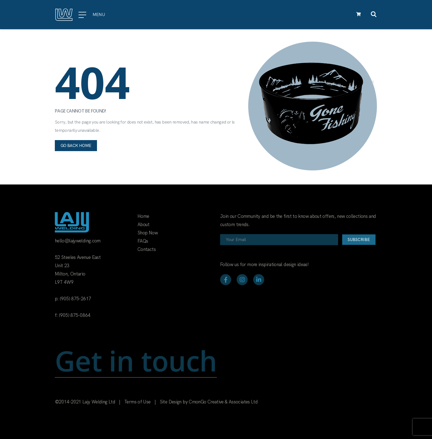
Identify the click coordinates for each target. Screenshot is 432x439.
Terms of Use (137, 402)
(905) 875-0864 (74, 315)
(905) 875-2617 (75, 299)
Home (143, 216)
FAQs (142, 241)
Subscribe (359, 239)
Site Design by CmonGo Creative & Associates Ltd (209, 402)
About (143, 224)
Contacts (146, 249)
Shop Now (147, 233)
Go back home (76, 145)
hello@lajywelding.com (78, 241)
